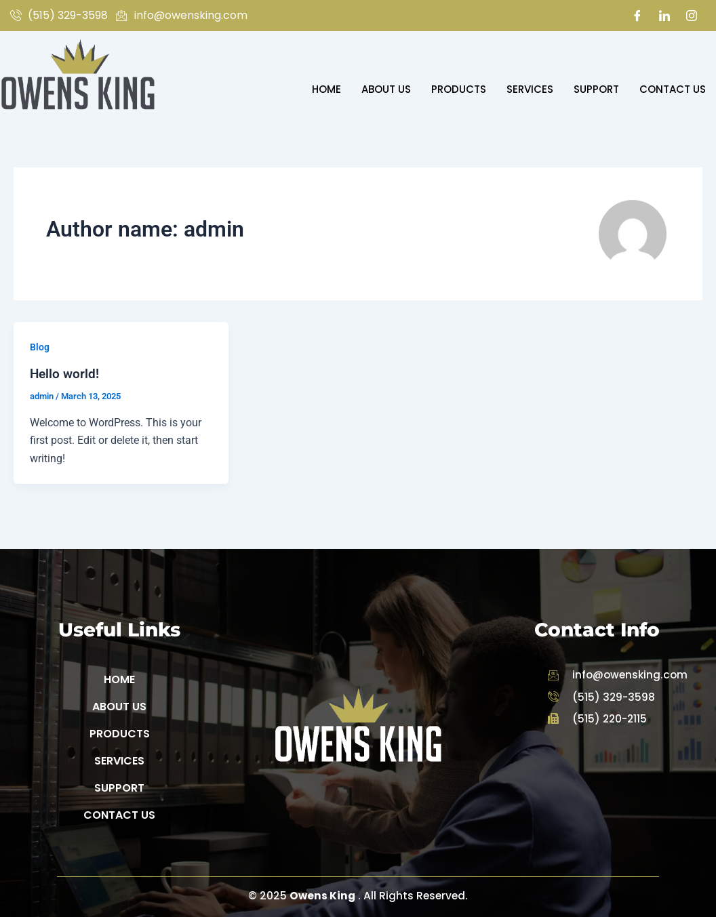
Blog (39, 347)
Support (596, 89)
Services (529, 89)
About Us (386, 89)
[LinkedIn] (664, 15)
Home (326, 89)
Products (458, 89)
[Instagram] (691, 15)
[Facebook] (637, 15)
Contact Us (672, 89)
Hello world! (65, 373)
